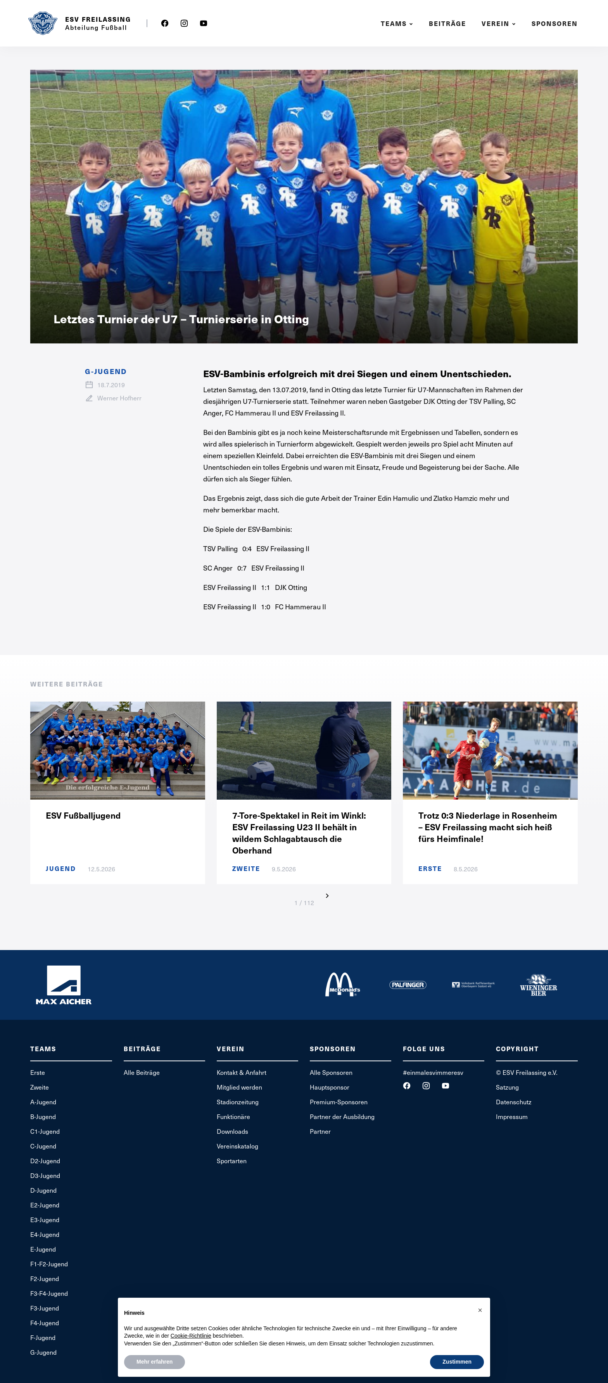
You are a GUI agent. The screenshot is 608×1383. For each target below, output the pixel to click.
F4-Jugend (44, 1322)
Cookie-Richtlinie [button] (191, 1336)
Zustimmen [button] (457, 1362)
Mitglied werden (239, 1087)
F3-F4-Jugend (49, 1293)
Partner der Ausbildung (342, 1116)
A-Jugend (43, 1101)
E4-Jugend (44, 1234)
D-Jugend (43, 1190)
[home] (42, 23)
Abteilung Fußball (96, 27)
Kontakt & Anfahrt (241, 1072)
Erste (37, 1072)
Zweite (39, 1087)
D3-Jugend (45, 1175)
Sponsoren (555, 23)
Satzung (507, 1087)
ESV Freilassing (98, 19)
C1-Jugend (45, 1131)
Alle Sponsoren (331, 1072)
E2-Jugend (44, 1204)
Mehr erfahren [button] (154, 1362)
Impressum (512, 1116)
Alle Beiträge (142, 1072)
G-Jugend (43, 1352)
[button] (398, 23)
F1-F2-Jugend (49, 1263)
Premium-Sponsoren (339, 1101)
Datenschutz (514, 1101)
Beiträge (447, 23)
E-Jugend (43, 1249)
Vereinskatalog (237, 1145)
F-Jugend (42, 1337)
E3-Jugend (44, 1219)
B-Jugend (43, 1116)
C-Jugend (43, 1145)
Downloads (232, 1131)
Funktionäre (233, 1116)
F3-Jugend (44, 1307)
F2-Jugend (44, 1278)
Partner (320, 1131)
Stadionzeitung (238, 1101)
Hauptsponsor (329, 1087)
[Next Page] (327, 896)
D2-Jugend (45, 1160)
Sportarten (232, 1160)
